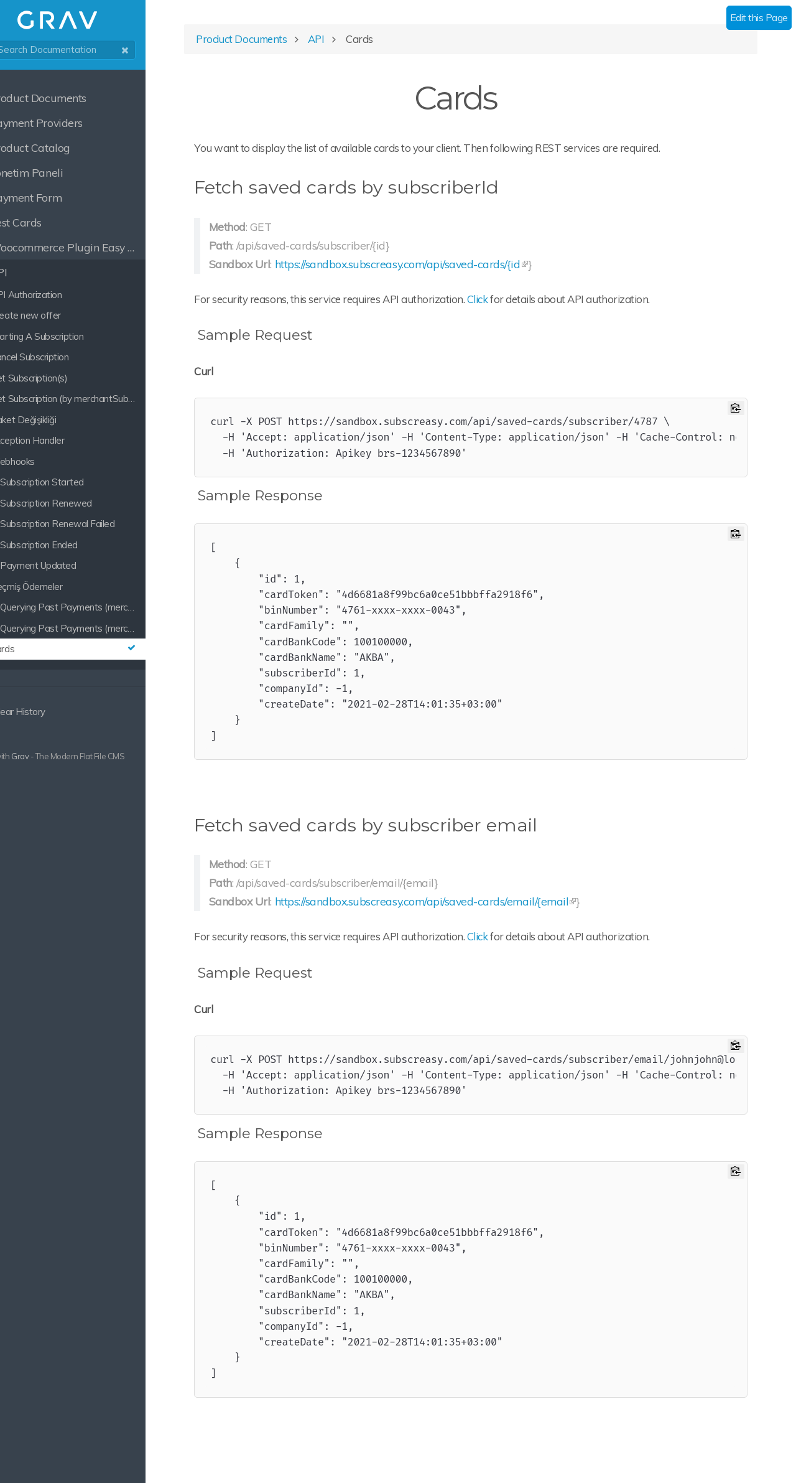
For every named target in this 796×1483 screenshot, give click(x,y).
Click (529, 304)
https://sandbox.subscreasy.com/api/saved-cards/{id (449, 269)
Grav (51, 756)
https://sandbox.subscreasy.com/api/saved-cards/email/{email (473, 907)
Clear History (43, 712)
